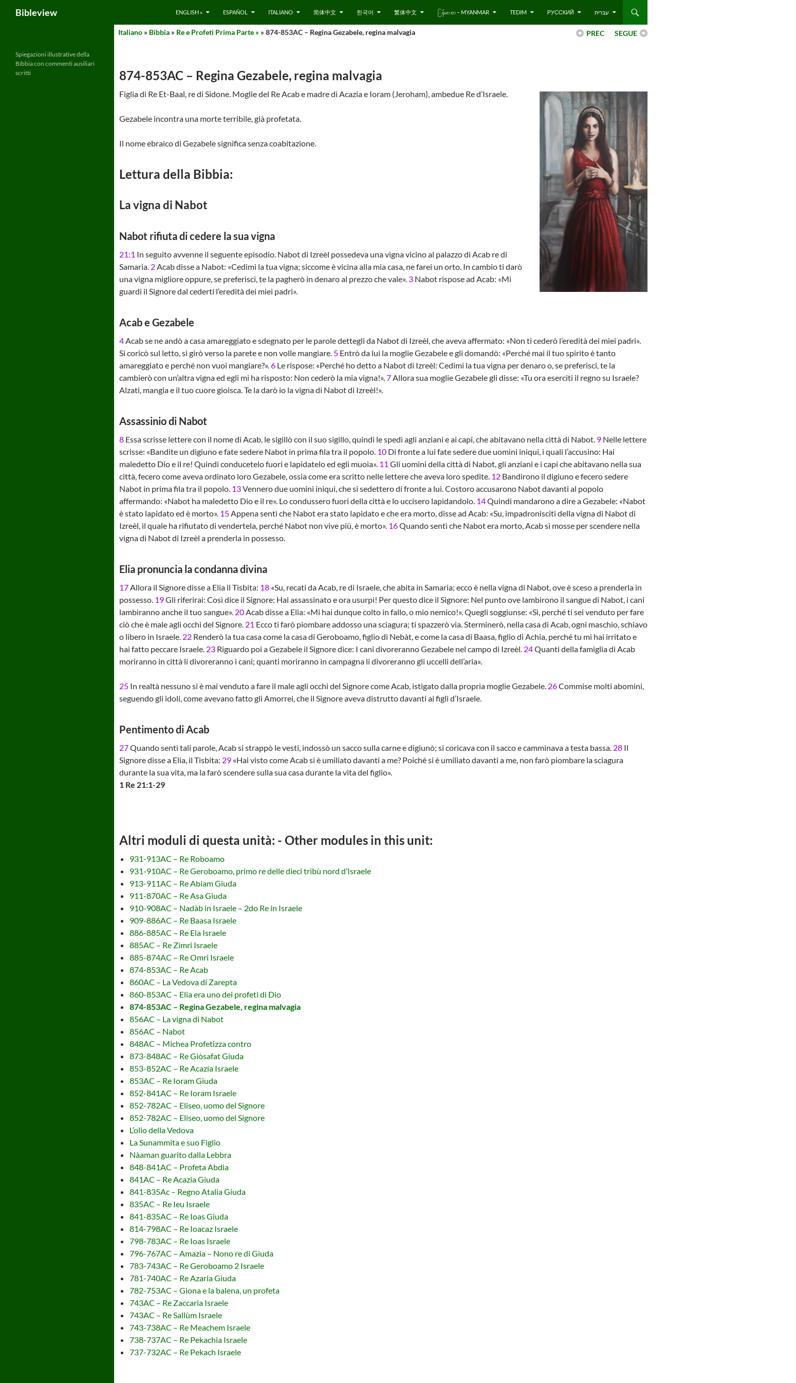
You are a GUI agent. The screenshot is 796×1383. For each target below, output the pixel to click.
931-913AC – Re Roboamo (177, 858)
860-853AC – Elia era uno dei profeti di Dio (205, 994)
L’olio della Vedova (161, 1130)
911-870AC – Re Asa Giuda (178, 895)
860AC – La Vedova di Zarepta (183, 982)
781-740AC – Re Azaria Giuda (182, 1278)
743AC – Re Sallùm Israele (175, 1315)
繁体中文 (405, 12)
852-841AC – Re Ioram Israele (182, 1093)
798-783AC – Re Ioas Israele (179, 1241)
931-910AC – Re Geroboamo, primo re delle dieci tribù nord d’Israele (250, 871)
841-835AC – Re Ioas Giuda (178, 1216)
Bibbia (159, 32)
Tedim (518, 12)
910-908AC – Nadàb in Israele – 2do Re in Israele (215, 908)
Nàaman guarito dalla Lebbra (180, 1154)
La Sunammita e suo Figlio (174, 1142)
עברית (602, 12)
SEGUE (626, 33)
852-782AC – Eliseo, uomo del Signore (197, 1105)
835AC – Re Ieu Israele (169, 1204)
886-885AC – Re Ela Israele (177, 932)
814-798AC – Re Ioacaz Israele (183, 1228)
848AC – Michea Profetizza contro (190, 1043)
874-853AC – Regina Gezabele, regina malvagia (215, 1006)
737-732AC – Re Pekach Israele (185, 1352)
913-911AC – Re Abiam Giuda (182, 883)
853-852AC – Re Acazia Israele (183, 1068)
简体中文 (324, 12)
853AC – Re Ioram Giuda (173, 1080)
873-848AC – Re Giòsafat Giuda (186, 1056)
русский (560, 12)
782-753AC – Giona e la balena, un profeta (204, 1290)
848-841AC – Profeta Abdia (179, 1167)
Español (235, 12)
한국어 (365, 12)
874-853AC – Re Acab (168, 969)
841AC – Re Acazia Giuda (174, 1179)
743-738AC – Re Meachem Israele (189, 1327)
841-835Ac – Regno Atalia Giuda (187, 1191)
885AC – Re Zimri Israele (173, 945)
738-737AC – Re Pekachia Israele (188, 1339)
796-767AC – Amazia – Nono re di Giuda (201, 1253)
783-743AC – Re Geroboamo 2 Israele (196, 1265)
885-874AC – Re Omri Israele (181, 957)
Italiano (280, 12)
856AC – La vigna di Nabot (176, 1019)
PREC (595, 33)
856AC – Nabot (157, 1031)
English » (189, 12)
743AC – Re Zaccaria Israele (178, 1302)
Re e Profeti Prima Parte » (217, 32)
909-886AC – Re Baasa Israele (182, 920)
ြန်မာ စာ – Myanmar (463, 12)
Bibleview (36, 12)
